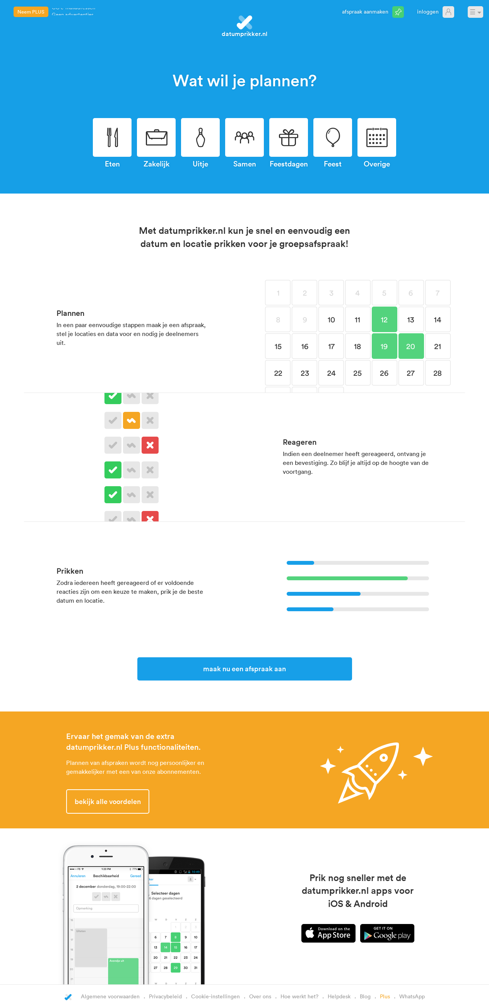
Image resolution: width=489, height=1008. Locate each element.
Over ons (260, 996)
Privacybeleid (165, 996)
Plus (385, 996)
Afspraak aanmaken (365, 11)
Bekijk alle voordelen (108, 801)
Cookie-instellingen (215, 996)
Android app (387, 933)
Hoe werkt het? (299, 996)
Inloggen (428, 11)
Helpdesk (339, 996)
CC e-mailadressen (73, 10)
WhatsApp (412, 996)
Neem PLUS (30, 11)
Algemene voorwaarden (110, 996)
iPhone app (328, 933)
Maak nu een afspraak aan (244, 668)
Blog (365, 996)
